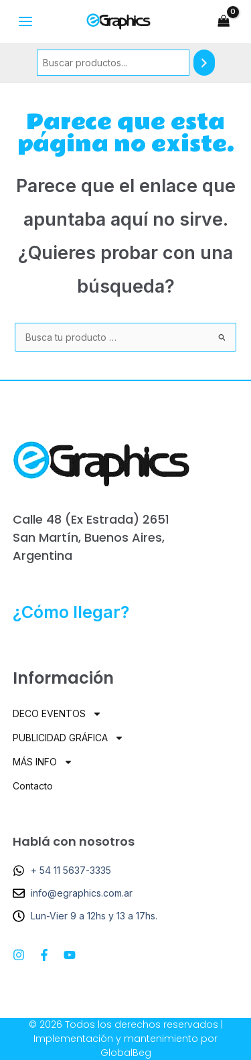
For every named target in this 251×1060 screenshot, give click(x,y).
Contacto (33, 785)
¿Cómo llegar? (71, 612)
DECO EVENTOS (57, 713)
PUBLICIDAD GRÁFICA (68, 738)
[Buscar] (204, 63)
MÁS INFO (43, 762)
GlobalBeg (125, 1052)
